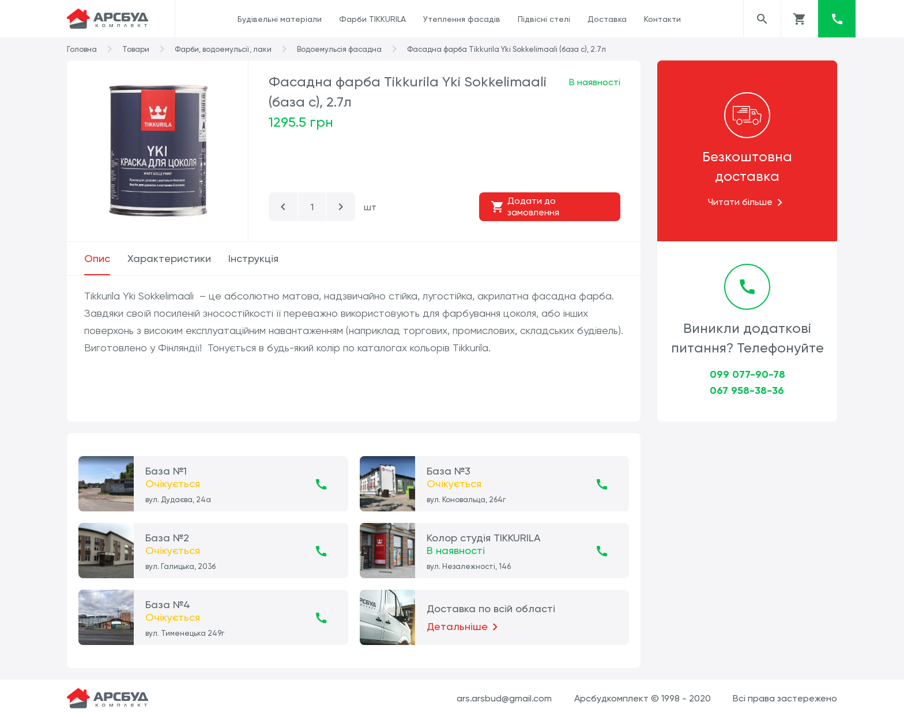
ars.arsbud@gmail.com (504, 698)
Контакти (662, 19)
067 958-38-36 (747, 390)
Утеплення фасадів (461, 19)
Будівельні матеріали (280, 19)
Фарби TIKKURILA (372, 19)
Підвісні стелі (544, 19)
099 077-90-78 (747, 374)
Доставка (607, 19)
